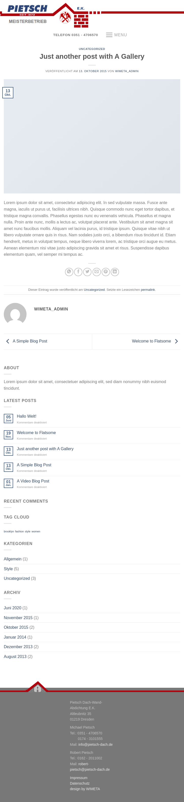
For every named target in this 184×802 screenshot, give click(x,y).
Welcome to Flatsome (156, 341)
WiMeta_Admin (127, 71)
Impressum (78, 778)
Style (8, 569)
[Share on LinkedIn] (115, 272)
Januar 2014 (15, 637)
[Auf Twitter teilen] (87, 272)
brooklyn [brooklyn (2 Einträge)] (9, 531)
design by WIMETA (85, 789)
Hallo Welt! (26, 416)
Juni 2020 (12, 608)
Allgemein (12, 559)
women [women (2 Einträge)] (36, 531)
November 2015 (18, 618)
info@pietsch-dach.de (95, 744)
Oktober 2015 (16, 627)
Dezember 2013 (18, 647)
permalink (148, 290)
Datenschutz (80, 783)
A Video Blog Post (33, 481)
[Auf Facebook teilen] (78, 272)
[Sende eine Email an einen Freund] (97, 272)
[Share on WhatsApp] (69, 272)
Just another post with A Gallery (45, 449)
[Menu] (116, 34)
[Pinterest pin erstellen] (106, 272)
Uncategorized (92, 48)
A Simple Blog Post (25, 341)
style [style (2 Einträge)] (28, 531)
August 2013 (15, 656)
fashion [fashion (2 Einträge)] (19, 531)
